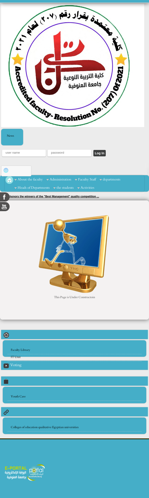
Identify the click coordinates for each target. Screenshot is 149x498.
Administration (60, 179)
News (10, 135)
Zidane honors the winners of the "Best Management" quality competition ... (49, 196)
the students (65, 188)
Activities (87, 188)
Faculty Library (20, 350)
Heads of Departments (34, 188)
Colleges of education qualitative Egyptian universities (45, 427)
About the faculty (30, 179)
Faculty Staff (87, 179)
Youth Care (18, 396)
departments (111, 179)
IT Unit (16, 357)
